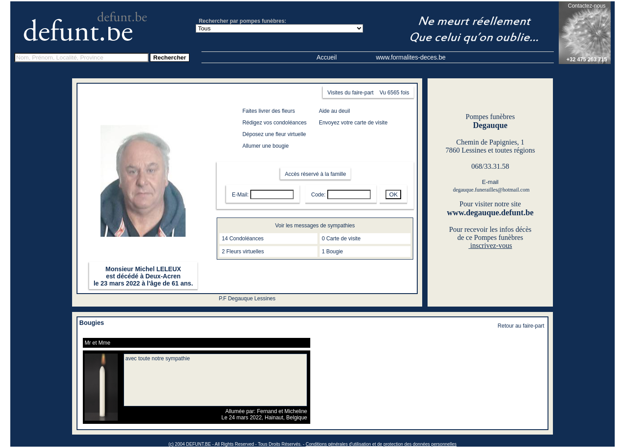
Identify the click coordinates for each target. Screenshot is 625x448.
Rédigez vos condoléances (274, 122)
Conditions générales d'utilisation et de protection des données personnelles (381, 444)
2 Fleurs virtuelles (243, 251)
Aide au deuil (334, 111)
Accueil (327, 57)
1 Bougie (332, 251)
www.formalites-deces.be (411, 57)
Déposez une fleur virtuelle (274, 134)
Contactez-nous (586, 6)
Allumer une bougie (265, 146)
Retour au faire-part (521, 326)
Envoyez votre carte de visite (353, 122)
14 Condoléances (242, 238)
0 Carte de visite (341, 238)
